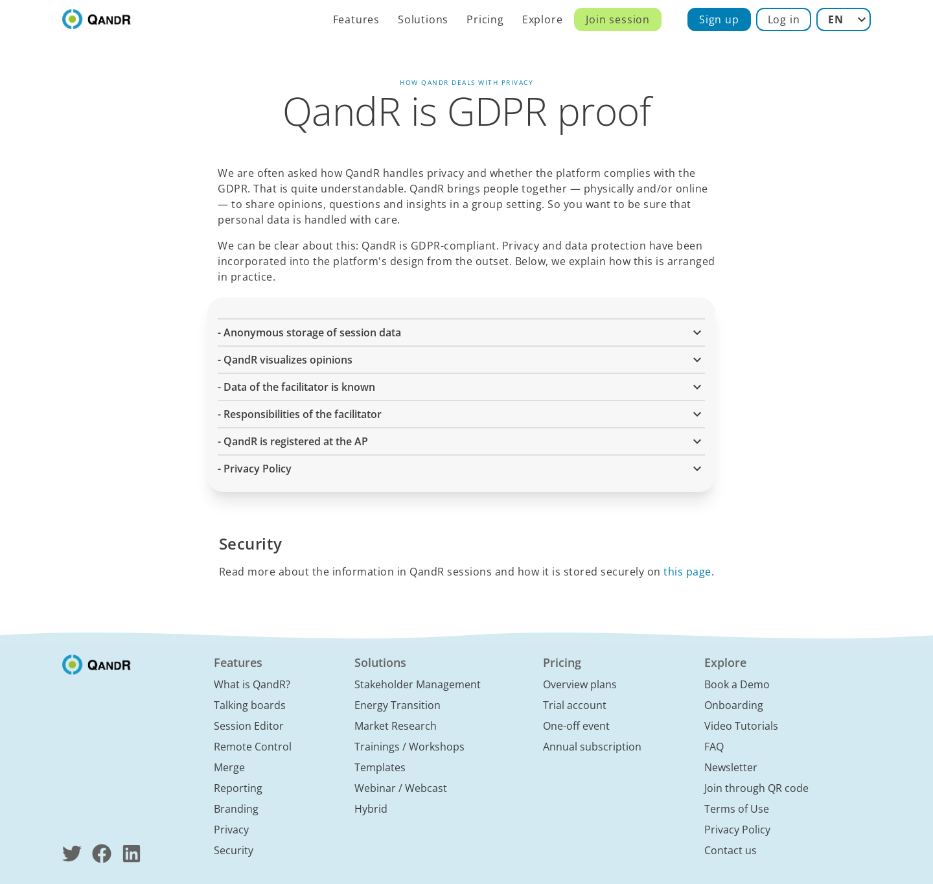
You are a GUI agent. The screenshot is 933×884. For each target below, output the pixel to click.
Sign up (719, 19)
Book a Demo (737, 684)
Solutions (423, 19)
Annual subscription (592, 746)
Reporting (238, 788)
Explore (542, 19)
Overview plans (580, 684)
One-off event (576, 726)
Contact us (730, 850)
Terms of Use (736, 809)
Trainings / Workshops (409, 746)
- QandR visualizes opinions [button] (461, 359)
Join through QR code (756, 788)
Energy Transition (397, 705)
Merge (229, 767)
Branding (236, 809)
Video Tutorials (741, 726)
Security (233, 850)
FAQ (714, 746)
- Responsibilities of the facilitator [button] (461, 414)
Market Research (395, 726)
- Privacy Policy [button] (461, 468)
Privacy (231, 829)
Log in (784, 19)
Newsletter (730, 767)
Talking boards (250, 705)
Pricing (485, 19)
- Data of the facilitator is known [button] (461, 387)
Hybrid (370, 809)
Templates (380, 767)
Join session (618, 19)
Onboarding (733, 705)
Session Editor (249, 726)
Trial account (574, 705)
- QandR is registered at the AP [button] (461, 441)
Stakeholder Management (417, 684)
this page (687, 571)
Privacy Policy (737, 829)
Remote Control (253, 746)
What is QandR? (252, 684)
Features (356, 19)
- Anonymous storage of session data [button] (461, 332)
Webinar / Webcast (400, 788)
